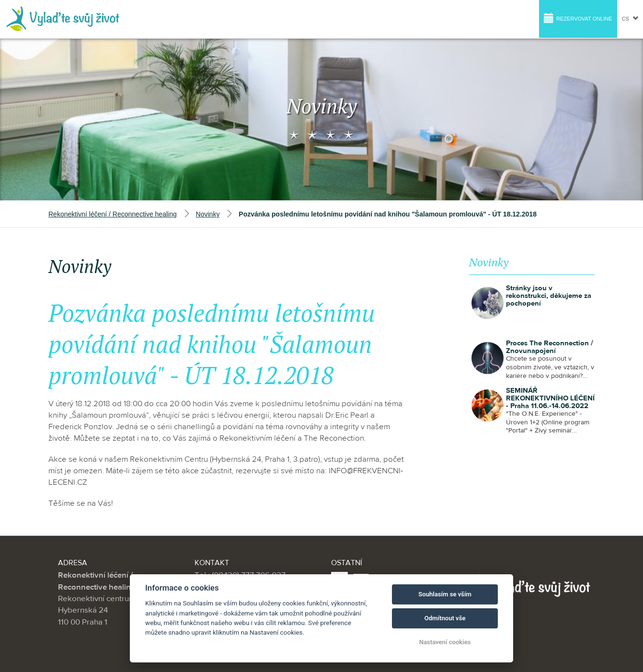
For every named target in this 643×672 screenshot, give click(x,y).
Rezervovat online (578, 18)
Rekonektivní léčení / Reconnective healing (112, 214)
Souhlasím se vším (444, 594)
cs (630, 18)
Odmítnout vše (445, 618)
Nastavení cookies (445, 642)
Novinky (208, 214)
